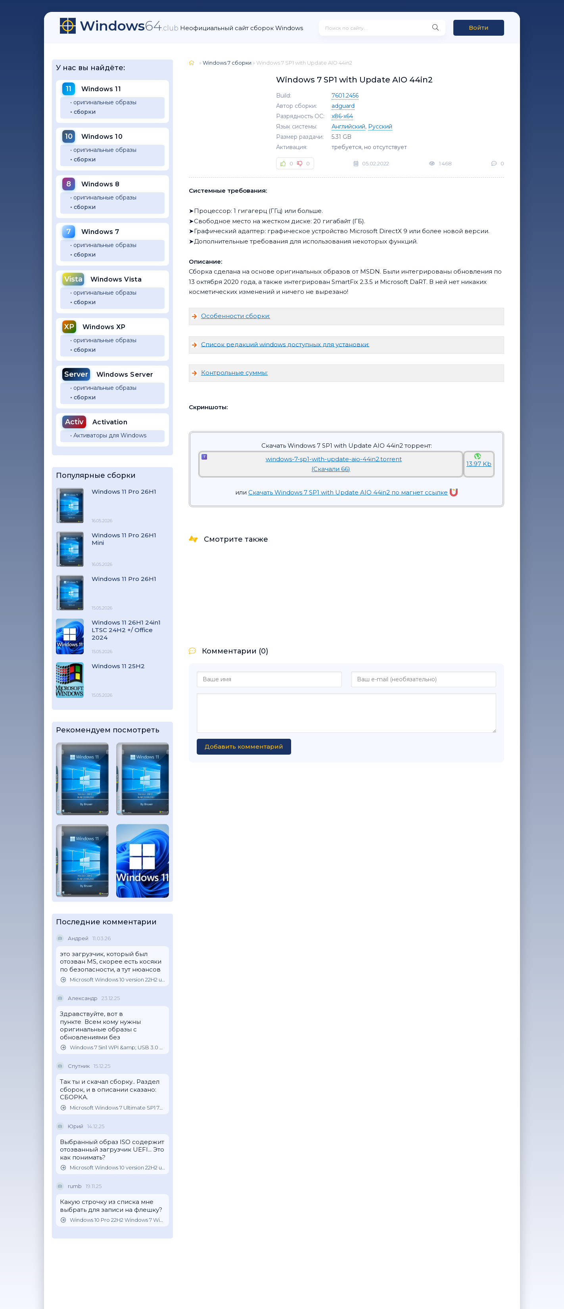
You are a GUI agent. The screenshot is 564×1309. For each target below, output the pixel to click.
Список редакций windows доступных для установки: (285, 344)
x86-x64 (342, 116)
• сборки (83, 111)
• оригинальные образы (103, 102)
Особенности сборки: (235, 316)
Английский (348, 126)
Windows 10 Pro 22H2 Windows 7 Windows (113, 1220)
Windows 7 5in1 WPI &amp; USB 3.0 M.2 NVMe (113, 1047)
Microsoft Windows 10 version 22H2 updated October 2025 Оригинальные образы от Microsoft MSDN (113, 979)
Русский (380, 126)
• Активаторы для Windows (108, 435)
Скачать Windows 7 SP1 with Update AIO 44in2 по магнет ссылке (353, 492)
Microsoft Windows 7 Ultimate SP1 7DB (113, 1107)
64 (129, 25)
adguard (343, 105)
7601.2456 (345, 95)
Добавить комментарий (244, 746)
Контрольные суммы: (234, 372)
